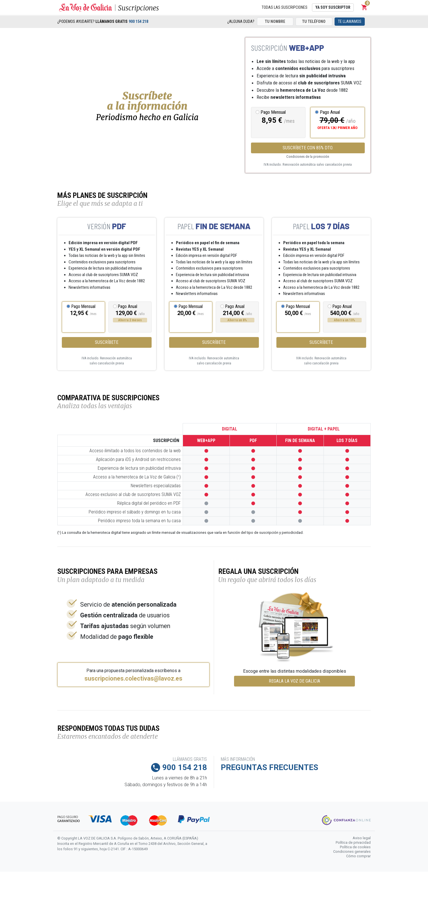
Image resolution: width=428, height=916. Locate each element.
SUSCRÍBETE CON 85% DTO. (308, 147)
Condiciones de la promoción (307, 156)
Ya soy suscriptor (332, 7)
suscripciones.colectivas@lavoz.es (133, 678)
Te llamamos (349, 21)
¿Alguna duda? (240, 21)
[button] (364, 7)
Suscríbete (106, 342)
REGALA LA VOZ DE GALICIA (294, 681)
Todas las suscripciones (284, 7)
